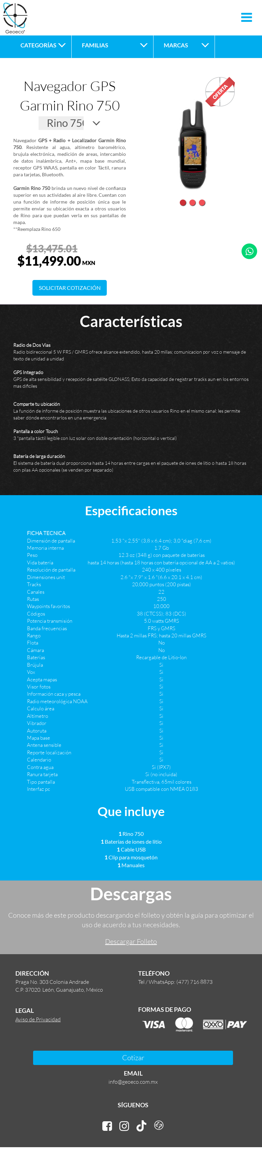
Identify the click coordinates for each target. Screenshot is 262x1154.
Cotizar (133, 1057)
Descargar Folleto (131, 941)
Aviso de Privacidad (38, 1019)
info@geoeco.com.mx (133, 1081)
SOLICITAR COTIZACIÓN (70, 287)
